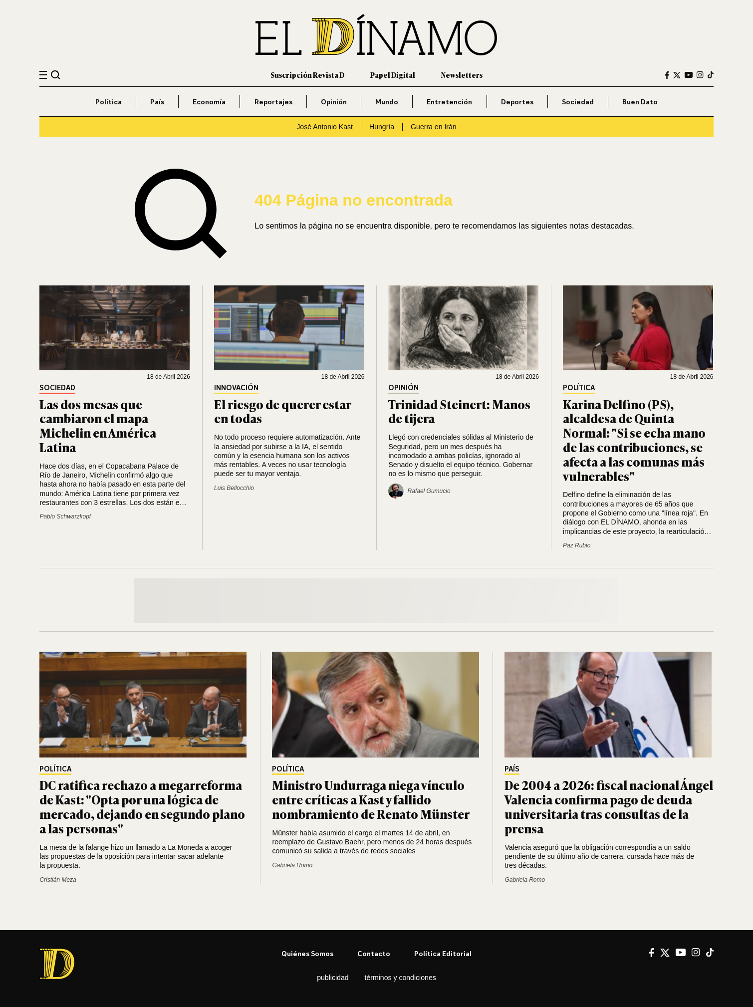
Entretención (449, 101)
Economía (209, 101)
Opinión (334, 101)
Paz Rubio (576, 545)
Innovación (236, 388)
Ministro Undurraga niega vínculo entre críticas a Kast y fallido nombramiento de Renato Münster (371, 799)
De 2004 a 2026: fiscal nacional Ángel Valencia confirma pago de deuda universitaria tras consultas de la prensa (608, 806)
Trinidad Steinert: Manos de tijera (459, 411)
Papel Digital (392, 74)
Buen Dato (640, 101)
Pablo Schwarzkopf (65, 516)
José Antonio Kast (324, 127)
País (157, 101)
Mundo (386, 101)
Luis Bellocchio (234, 488)
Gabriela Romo (292, 865)
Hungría (381, 127)
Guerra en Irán (434, 127)
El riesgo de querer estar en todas (282, 411)
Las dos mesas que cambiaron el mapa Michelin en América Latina (97, 425)
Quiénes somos (307, 953)
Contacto (373, 953)
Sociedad (578, 101)
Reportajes (273, 101)
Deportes (517, 101)
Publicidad (332, 978)
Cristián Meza (57, 879)
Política (108, 101)
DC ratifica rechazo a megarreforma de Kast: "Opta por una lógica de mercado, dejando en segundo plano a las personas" (142, 806)
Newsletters (462, 74)
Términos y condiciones (400, 978)
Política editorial (443, 953)
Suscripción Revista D (307, 74)
